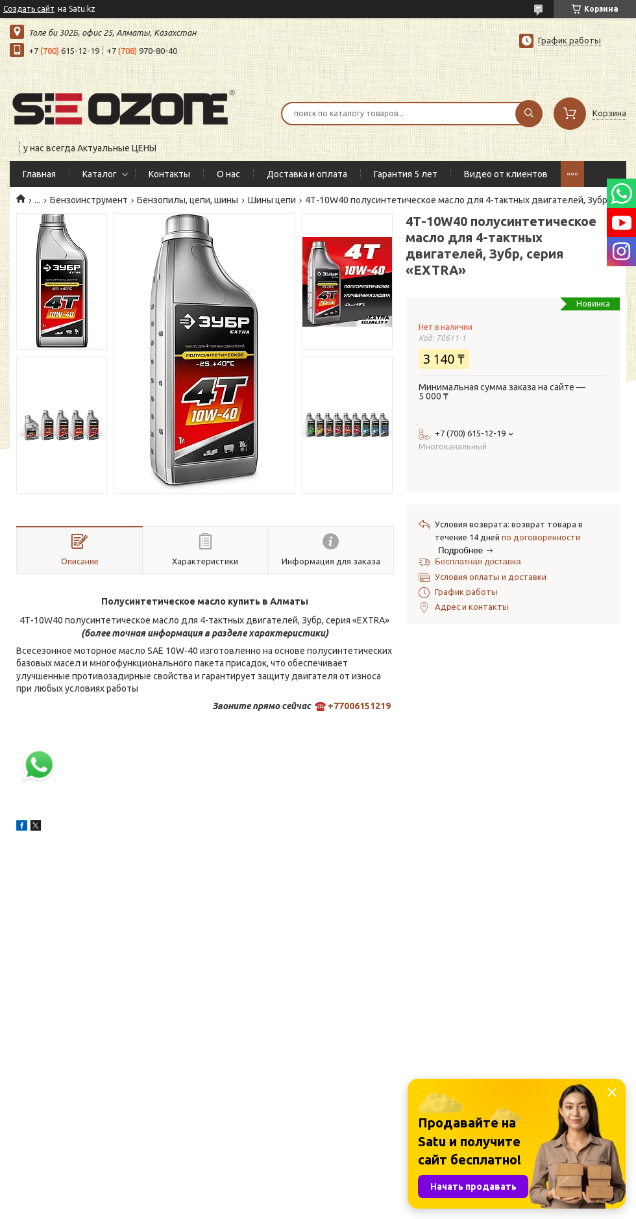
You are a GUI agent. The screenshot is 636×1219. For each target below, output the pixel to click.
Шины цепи (272, 200)
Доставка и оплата (307, 174)
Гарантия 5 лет (405, 174)
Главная (39, 174)
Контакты (169, 174)
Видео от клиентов (506, 174)
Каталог (99, 174)
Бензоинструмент (89, 200)
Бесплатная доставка (478, 561)
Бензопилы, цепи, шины (187, 200)
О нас (228, 174)
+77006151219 (359, 706)
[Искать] (529, 113)
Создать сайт (29, 9)
